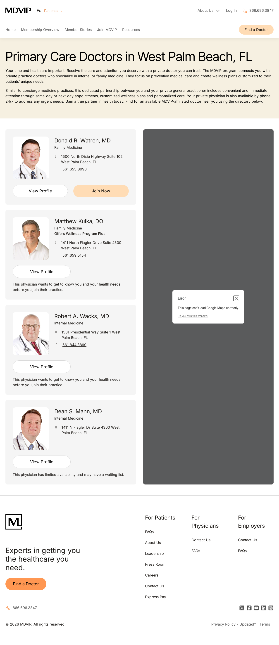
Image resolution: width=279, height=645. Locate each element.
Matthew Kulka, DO (78, 221)
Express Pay (155, 597)
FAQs (149, 531)
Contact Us (154, 586)
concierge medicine (39, 90)
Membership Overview (40, 29)
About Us (153, 542)
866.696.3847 (261, 10)
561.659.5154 (74, 255)
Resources (131, 29)
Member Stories (78, 29)
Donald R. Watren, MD (82, 140)
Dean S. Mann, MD (78, 411)
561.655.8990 (74, 169)
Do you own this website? (193, 316)
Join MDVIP (107, 29)
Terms (265, 624)
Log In (231, 10)
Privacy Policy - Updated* (233, 624)
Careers (151, 575)
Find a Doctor (256, 29)
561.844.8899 (74, 345)
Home (10, 29)
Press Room (155, 564)
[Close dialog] (236, 298)
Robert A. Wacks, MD (81, 316)
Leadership (154, 553)
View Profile (40, 191)
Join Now (101, 191)
